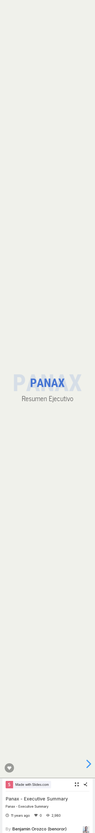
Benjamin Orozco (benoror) (39, 828)
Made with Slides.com (32, 784)
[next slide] (88, 764)
